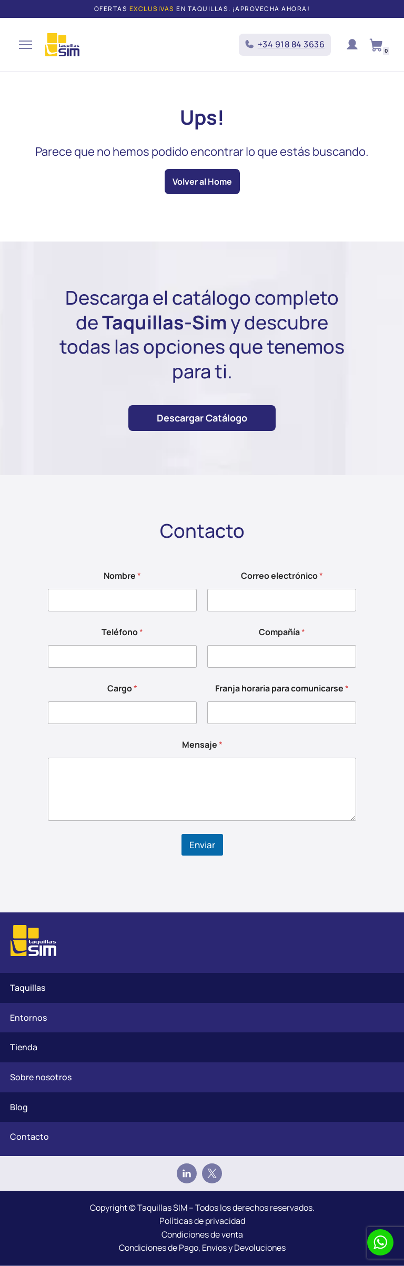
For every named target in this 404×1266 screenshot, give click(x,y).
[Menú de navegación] (25, 45)
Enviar (202, 845)
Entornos (28, 1017)
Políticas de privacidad (202, 1221)
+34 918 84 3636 (291, 44)
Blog (19, 1107)
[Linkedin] (187, 1173)
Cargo (122, 689)
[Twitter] (212, 1173)
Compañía (282, 632)
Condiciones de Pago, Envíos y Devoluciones (202, 1248)
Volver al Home (202, 181)
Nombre (122, 576)
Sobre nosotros (41, 1077)
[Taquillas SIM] (62, 44)
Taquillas (27, 987)
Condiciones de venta (202, 1234)
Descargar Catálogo (202, 417)
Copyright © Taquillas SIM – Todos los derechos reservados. (202, 1207)
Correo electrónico (282, 576)
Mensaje (202, 745)
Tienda (23, 1047)
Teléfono (122, 632)
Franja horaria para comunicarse (282, 689)
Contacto (29, 1136)
